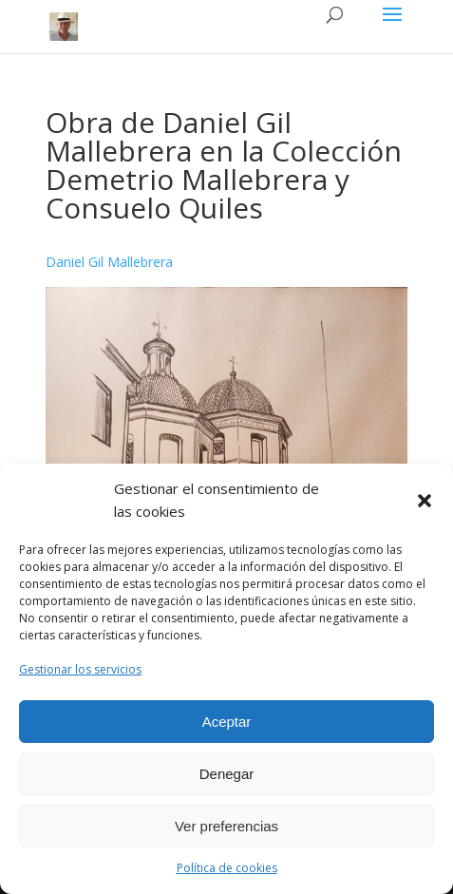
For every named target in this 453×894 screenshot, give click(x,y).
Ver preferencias (226, 826)
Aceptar (227, 721)
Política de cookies (227, 868)
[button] (424, 500)
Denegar (227, 774)
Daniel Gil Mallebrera (109, 262)
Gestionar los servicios (80, 669)
